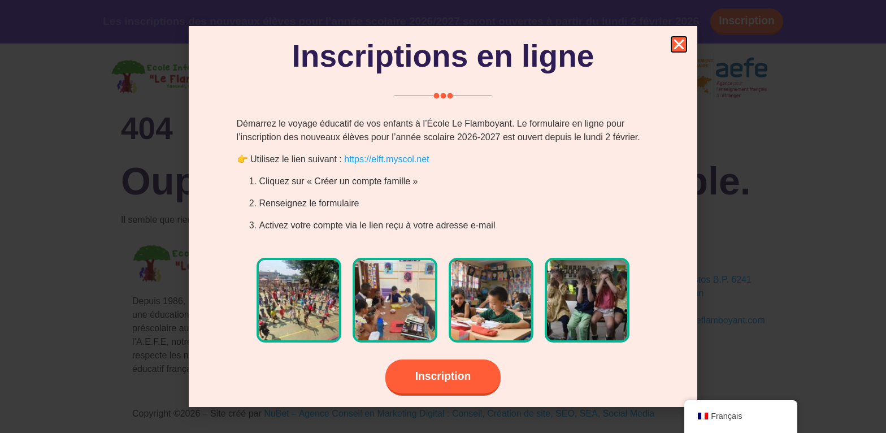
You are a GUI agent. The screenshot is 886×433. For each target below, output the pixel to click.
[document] (443, 216)
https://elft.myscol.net (386, 158)
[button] (679, 43)
